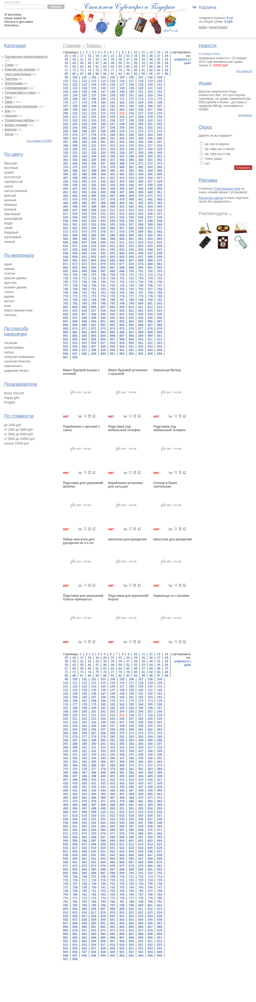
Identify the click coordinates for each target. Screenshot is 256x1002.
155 (75, 95)
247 (112, 124)
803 (65, 307)
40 (151, 59)
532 (103, 217)
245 (93, 124)
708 (103, 275)
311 (93, 145)
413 (121, 178)
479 (121, 199)
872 (93, 328)
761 (84, 293)
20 (104, 56)
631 (103, 249)
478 (112, 199)
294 (140, 138)
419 (75, 181)
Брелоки (11, 129)
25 (143, 56)
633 (121, 249)
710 (121, 275)
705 (75, 275)
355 (93, 160)
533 (112, 217)
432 (93, 185)
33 (97, 59)
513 (131, 210)
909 (131, 339)
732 (121, 282)
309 (75, 145)
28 (166, 56)
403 (131, 174)
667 (131, 260)
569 (140, 228)
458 (131, 192)
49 (112, 63)
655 (121, 257)
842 (121, 318)
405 (150, 174)
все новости (244, 71)
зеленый (10, 200)
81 (143, 70)
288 (84, 138)
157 (93, 95)
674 (93, 264)
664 (103, 260)
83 (158, 70)
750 (84, 289)
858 (65, 325)
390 (112, 171)
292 (121, 138)
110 (65, 81)
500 (112, 206)
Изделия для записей (20, 69)
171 (121, 99)
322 (93, 149)
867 (150, 325)
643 (112, 253)
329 (159, 149)
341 (65, 156)
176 (65, 102)
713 (150, 275)
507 (75, 210)
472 (159, 196)
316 (140, 145)
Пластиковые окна (227, 188)
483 (159, 199)
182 (121, 102)
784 (93, 300)
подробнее (245, 115)
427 (150, 181)
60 (89, 66)
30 (74, 59)
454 (93, 192)
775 (112, 296)
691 (150, 267)
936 (75, 350)
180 (103, 102)
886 (121, 332)
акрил (8, 264)
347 (121, 156)
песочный (11, 168)
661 (75, 260)
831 (121, 314)
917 (103, 343)
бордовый (11, 232)
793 (75, 303)
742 (112, 285)
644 (121, 253)
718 (93, 278)
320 (75, 149)
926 (84, 346)
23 (128, 56)
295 (150, 138)
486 (84, 203)
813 (159, 307)
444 (103, 188)
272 (140, 131)
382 (140, 167)
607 (84, 242)
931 (131, 346)
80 (135, 70)
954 (140, 354)
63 (112, 66)
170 (112, 99)
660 (65, 260)
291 (112, 138)
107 (140, 77)
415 (140, 178)
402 (121, 174)
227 (131, 117)
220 (65, 117)
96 (151, 74)
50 (120, 63)
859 (75, 325)
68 (151, 66)
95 (143, 74)
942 (131, 350)
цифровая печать (16, 370)
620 (103, 246)
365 (84, 163)
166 (75, 99)
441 (75, 188)
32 (89, 59)
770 (65, 296)
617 (75, 246)
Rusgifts (9, 402)
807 (103, 307)
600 (121, 239)
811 (140, 307)
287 (75, 138)
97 (158, 74)
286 (65, 138)
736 (159, 282)
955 (150, 354)
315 (131, 145)
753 (112, 289)
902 (65, 339)
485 (75, 203)
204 (121, 110)
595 (75, 239)
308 (65, 145)
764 (112, 293)
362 (159, 160)
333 (93, 153)
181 (112, 102)
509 (93, 210)
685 (93, 267)
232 (75, 120)
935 (65, 350)
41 (158, 59)
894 (93, 336)
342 (75, 156)
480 (131, 199)
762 (93, 293)
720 (112, 278)
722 (131, 278)
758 (159, 289)
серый (8, 186)
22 (120, 56)
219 (159, 113)
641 (93, 253)
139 (131, 88)
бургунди (10, 163)
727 (75, 282)
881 (75, 332)
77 (112, 70)
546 (131, 221)
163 (150, 95)
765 (121, 293)
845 (150, 318)
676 (112, 264)
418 (65, 181)
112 (84, 81)
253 (65, 127)
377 (93, 167)
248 (121, 124)
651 (84, 257)
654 (112, 257)
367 (103, 163)
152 (150, 92)
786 (112, 300)
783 (84, 300)
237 (121, 120)
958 (75, 357)
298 (75, 142)
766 (131, 293)
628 (75, 249)
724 (150, 278)
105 (121, 77)
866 (140, 325)
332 (84, 153)
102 (93, 77)
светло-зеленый (15, 191)
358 (121, 160)
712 (140, 275)
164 (159, 95)
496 (75, 206)
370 (131, 163)
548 (150, 221)
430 (75, 185)
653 (103, 257)
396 (65, 174)
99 (66, 77)
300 (93, 142)
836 (65, 318)
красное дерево (15, 278)
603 (150, 239)
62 (104, 66)
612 (131, 242)
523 (121, 214)
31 (81, 59)
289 (93, 138)
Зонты (9, 134)
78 (120, 70)
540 (75, 221)
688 (121, 267)
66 (135, 66)
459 (140, 192)
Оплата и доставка (18, 22)
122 (75, 84)
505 (159, 206)
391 (121, 171)
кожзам (9, 269)
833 (140, 314)
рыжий (9, 172)
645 (131, 253)
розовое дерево (15, 287)
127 (121, 84)
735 (150, 282)
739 (84, 285)
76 (104, 70)
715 (65, 278)
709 (112, 275)
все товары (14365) (39, 140)
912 (159, 339)
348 (131, 156)
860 (84, 325)
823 (150, 310)
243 (75, 124)
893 (84, 336)
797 (112, 303)
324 (112, 149)
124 (93, 84)
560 (159, 224)
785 (103, 300)
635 (140, 249)
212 (93, 113)
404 (140, 174)
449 (150, 188)
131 (159, 84)
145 (84, 92)
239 (140, 120)
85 (66, 74)
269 (112, 131)
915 (84, 343)
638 (65, 253)
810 (131, 307)
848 (75, 321)
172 (131, 99)
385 (65, 171)
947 (75, 354)
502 (131, 206)
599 (112, 239)
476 (93, 199)
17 (81, 56)
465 (93, 196)
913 (65, 343)
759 (65, 293)
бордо (8, 223)
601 (131, 239)
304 (131, 142)
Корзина (208, 7)
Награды (11, 115)
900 (150, 336)
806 (93, 307)
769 (159, 293)
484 (65, 203)
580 (140, 232)
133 (75, 88)
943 (140, 350)
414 (131, 178)
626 (159, 246)
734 (140, 282)
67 (143, 66)
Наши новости (15, 18)
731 (112, 282)
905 (93, 339)
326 (131, 149)
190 (93, 106)
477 (103, 199)
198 (65, 110)
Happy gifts (11, 398)
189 (84, 106)
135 (93, 88)
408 (75, 178)
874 (112, 328)
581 (150, 232)
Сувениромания (16, 88)
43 (66, 63)
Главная (72, 45)
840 (103, 318)
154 (65, 95)
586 (93, 235)
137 (112, 88)
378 (103, 167)
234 (93, 120)
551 (75, 224)
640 (84, 253)
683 (75, 267)
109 (159, 77)
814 (65, 310)
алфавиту (181, 59)
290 (103, 138)
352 (65, 160)
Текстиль (11, 78)
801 (150, 303)
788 (131, 300)
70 (166, 66)
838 (84, 318)
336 (121, 153)
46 (89, 63)
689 (131, 267)
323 (103, 149)
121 (65, 84)
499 (103, 206)
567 (121, 228)
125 (103, 84)
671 (65, 264)
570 (150, 228)
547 (140, 221)
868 (159, 325)
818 (103, 310)
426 (140, 181)
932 (140, 346)
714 (159, 275)
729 (93, 282)
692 (159, 267)
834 (150, 314)
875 (121, 328)
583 (65, 235)
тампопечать (13, 366)
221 (75, 117)
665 (112, 260)
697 (103, 271)
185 (150, 102)
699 (121, 271)
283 (140, 135)
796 (103, 303)
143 (65, 92)
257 (103, 127)
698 (112, 271)
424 (121, 181)
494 (159, 203)
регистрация (218, 27)
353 (75, 160)
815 (75, 310)
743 (121, 285)
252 (159, 124)
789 (140, 300)
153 (159, 92)
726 (65, 282)
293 (131, 138)
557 (131, 224)
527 (159, 214)
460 (150, 192)
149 (121, 92)
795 (93, 303)
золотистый (12, 177)
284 (150, 135)
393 (140, 171)
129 (140, 84)
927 (93, 346)
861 (93, 325)
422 (103, 181)
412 (112, 178)
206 (140, 110)
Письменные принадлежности (26, 56)
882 (84, 332)
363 (65, 163)
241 (159, 120)
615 (159, 242)
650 (75, 257)
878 (150, 328)
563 (84, 228)
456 (112, 192)
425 (131, 181)
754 (121, 289)
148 (112, 92)
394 (150, 171)
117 (131, 81)
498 (93, 206)
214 (112, 113)
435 (121, 185)
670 (159, 260)
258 (112, 127)
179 (93, 102)
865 (131, 325)
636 (150, 249)
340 (159, 153)
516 (159, 210)
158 (103, 95)
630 (93, 249)
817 (93, 310)
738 (75, 285)
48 (104, 63)
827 (84, 314)
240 (150, 120)
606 (75, 242)
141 (150, 88)
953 (131, 354)
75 (97, 70)
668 (140, 260)
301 (103, 142)
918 (112, 343)
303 (121, 142)
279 (103, 135)
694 (75, 271)
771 (75, 296)
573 (75, 232)
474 (75, 199)
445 (112, 188)
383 (150, 167)
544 (112, 221)
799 (131, 303)
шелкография (14, 347)
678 (131, 264)
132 (65, 88)
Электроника (14, 83)
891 (65, 336)
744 (131, 285)
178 (84, 102)
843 (131, 318)
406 (159, 174)
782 (75, 300)
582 (159, 232)
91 (112, 74)
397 (75, 174)
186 (159, 102)
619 (93, 246)
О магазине (13, 14)
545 (121, 221)
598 (103, 239)
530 (84, 217)
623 (131, 246)
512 (121, 210)
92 (120, 74)
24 (135, 56)
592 (150, 235)
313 (112, 145)
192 (112, 106)
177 (75, 102)
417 (159, 178)
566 (112, 228)
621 (112, 246)
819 (112, 310)
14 (166, 52)
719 (103, 278)
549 (159, 221)
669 (150, 260)
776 (121, 296)
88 (89, 74)
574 (84, 232)
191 (103, 106)
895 (103, 336)
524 (131, 214)
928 (103, 346)
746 (150, 285)
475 (84, 199)
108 (150, 77)
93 (128, 74)
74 (89, 70)
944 (150, 350)
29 (66, 59)
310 (84, 145)
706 (84, 275)
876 (131, 328)
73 (81, 70)
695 (84, 271)
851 (103, 321)
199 (75, 110)
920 (131, 343)
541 (84, 221)
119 (150, 81)
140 (140, 88)
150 (131, 92)
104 (112, 77)
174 (150, 99)
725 (159, 278)
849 (84, 321)
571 (159, 228)
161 (131, 95)
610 (112, 242)
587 (103, 235)
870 (75, 328)
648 (159, 253)
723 (140, 278)
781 (65, 300)
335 (112, 153)
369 (121, 163)
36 (120, 59)
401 (112, 174)
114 (103, 81)
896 (112, 336)
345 (103, 156)
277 (84, 135)
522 (112, 214)
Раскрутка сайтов (211, 198)
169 (103, 99)
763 (103, 293)
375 (75, 167)
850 (93, 321)
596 (84, 239)
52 (135, 63)
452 (75, 192)
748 (65, 289)
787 (121, 300)
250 (140, 124)
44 (74, 63)
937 (84, 350)
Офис (9, 102)
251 (150, 124)
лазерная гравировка (19, 357)
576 (103, 232)
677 (121, 264)
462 (65, 196)
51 (128, 63)
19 (97, 56)
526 (150, 214)
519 (84, 214)
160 (121, 95)
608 (93, 242)
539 (65, 221)
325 (121, 149)
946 (65, 354)
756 (140, 289)
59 (81, 66)
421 (93, 181)
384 (159, 167)
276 (75, 135)
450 (159, 188)
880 (65, 332)
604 (159, 239)
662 (84, 260)
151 (140, 92)
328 (150, 149)
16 (74, 56)
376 (84, 167)
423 (112, 181)
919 (121, 343)
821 (131, 310)
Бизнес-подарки (16, 125)
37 (128, 59)
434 (112, 185)
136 (103, 88)
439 (159, 185)
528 (65, 217)
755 (131, 289)
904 (84, 339)
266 (84, 131)
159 (112, 95)
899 (140, 336)
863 (112, 325)
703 (159, 271)
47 (97, 63)
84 (166, 70)
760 (75, 293)
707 (93, 275)
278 (93, 135)
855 (140, 321)
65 (128, 66)
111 (75, 81)
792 (65, 303)
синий (8, 228)
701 (140, 271)
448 (140, 188)
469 (131, 196)
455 (103, 192)
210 (75, 113)
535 (131, 217)
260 (131, 127)
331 (75, 153)
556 (121, 224)
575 (93, 232)
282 (131, 135)
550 (65, 224)
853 (121, 321)
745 (140, 285)
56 (166, 63)
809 (121, 307)
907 (112, 339)
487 (93, 203)
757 (150, 289)
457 (121, 192)
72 (74, 70)
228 (140, 117)
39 (143, 59)
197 (159, 106)
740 (93, 285)
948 (84, 354)
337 (131, 153)
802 (159, 303)
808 (112, 307)
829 (103, 314)
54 (151, 63)
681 (159, 264)
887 (131, 332)
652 (93, 257)
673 (84, 264)
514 (140, 210)
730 (103, 282)
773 (93, 296)
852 (112, 321)
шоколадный (13, 218)
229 (150, 117)
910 (140, 339)
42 (166, 59)
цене (187, 63)
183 (131, 102)
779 (150, 296)
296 (159, 138)
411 (103, 178)
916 (93, 343)
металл (9, 301)
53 (143, 63)
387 (84, 171)
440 (65, 188)
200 (84, 110)
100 (75, 77)
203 (112, 110)
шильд (9, 352)
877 (140, 328)
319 (65, 149)
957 (65, 357)
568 (131, 228)
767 (140, 293)
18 (89, 56)
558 (140, 224)
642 (103, 253)
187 (65, 106)
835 (159, 314)
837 (75, 318)
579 (131, 232)
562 (75, 228)
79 (128, 70)
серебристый (13, 182)
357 (112, 160)
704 (65, 275)
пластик (9, 273)
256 (93, 127)
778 (140, 296)
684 (84, 267)
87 (81, 74)
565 (103, 228)
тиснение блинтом (17, 361)
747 (159, 285)
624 (140, 246)
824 (159, 310)
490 (121, 203)
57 (66, 66)
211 (84, 113)
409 (84, 178)
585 (84, 235)
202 (103, 110)
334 (103, 153)
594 (65, 239)
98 (166, 74)
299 (84, 142)
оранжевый (12, 214)
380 (121, 167)
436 (131, 185)
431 (84, 185)
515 (150, 210)
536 (140, 217)
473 (65, 199)
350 (150, 156)
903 (75, 339)
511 (112, 210)
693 (65, 271)
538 (159, 217)
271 (131, 131)
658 (150, 257)
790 (150, 300)
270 (121, 131)
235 (103, 120)
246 (103, 124)
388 (93, 171)
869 (65, 328)
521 (103, 214)
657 (140, 257)
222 (84, 117)
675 (103, 264)
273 (150, 131)
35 (112, 59)
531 (93, 217)
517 (65, 214)
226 (121, 117)
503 (140, 206)
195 (140, 106)
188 (75, 106)
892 (75, 336)
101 (84, 77)
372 (150, 163)
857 (159, 321)
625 (150, 246)
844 (140, 318)
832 (131, 314)
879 (159, 328)
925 (75, 346)
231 (65, 120)
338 (140, 153)
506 (65, 210)
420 (84, 181)
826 (75, 314)
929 (112, 346)
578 (121, 232)
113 (93, 81)
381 (131, 167)
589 (121, 235)
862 (103, 325)
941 (121, 350)
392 (131, 171)
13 (158, 52)
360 (140, 160)
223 (93, 117)
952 (121, 354)
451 (65, 192)
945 (159, 350)
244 (84, 124)
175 (159, 99)
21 (112, 56)
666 (121, 260)
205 (131, 110)
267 (93, 131)
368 (112, 163)
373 (159, 163)
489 (112, 203)
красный (10, 195)
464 (84, 196)
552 (84, 224)
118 (140, 81)
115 (112, 81)
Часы (8, 97)
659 (159, 257)
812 (150, 307)
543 (103, 221)
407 (65, 178)
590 (131, 235)
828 (93, 314)
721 (121, 278)
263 (159, 127)
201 (93, 110)
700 (131, 271)
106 (131, 77)
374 (65, 167)
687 (112, 267)
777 (131, 296)
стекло (9, 292)
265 (75, 131)
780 (159, 296)
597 (93, 239)
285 (159, 135)
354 (84, 160)
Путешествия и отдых (20, 92)
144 (75, 92)
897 (121, 336)
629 (84, 249)
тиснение (10, 343)
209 (65, 113)
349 (140, 156)
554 (103, 224)
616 (65, 246)
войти (203, 27)
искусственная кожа (18, 310)
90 (104, 74)
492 (140, 203)
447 (131, 188)
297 (65, 142)
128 (131, 84)
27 (158, 56)
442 (84, 188)
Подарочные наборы (19, 120)
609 (103, 242)
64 (120, 66)
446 (121, 188)
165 (65, 99)
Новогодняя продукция (21, 106)
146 (93, 92)
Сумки (9, 65)
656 (131, 257)
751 (93, 289)
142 (159, 88)
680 (150, 264)
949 (93, 354)
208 (159, 110)
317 (150, 145)
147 (103, 92)
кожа (7, 306)
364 (75, 163)
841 (112, 318)
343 (84, 156)
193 (121, 106)
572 (65, 232)
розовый (10, 209)
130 (150, 84)
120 (159, 81)
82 (151, 70)
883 (93, 332)
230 (159, 117)
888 (140, 332)
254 (75, 127)
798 (121, 303)
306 (150, 142)
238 (131, 120)
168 (93, 99)
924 (65, 346)
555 (112, 224)
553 (93, 224)
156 (84, 95)
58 (74, 66)
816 (84, 310)
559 (150, 224)
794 (84, 303)
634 (131, 249)
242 (65, 124)
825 (65, 314)
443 (93, 188)
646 (140, 253)
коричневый (12, 237)
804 (75, 307)
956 (159, 354)
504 (150, 206)
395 (159, 171)
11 (143, 52)
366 (93, 163)
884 (103, 332)
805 (84, 307)
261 (140, 127)
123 (84, 84)
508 (84, 210)
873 (103, 328)
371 (140, 163)
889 (150, 332)
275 (65, 135)
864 (121, 325)
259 (121, 127)
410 (93, 178)
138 (121, 88)
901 (159, 336)
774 (103, 296)
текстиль (10, 315)
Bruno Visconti (14, 393)
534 (121, 217)
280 (112, 135)
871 (84, 328)
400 (103, 174)
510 (103, 210)
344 (93, 156)
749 (75, 289)
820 (121, 310)
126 (112, 84)
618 (84, 246)
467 (112, 196)
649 (65, 257)
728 (84, 282)
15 (66, 56)
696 (93, 271)
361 (150, 160)
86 (74, 74)
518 (75, 214)
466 (103, 196)
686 (103, 267)
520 (93, 214)
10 (135, 52)
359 (131, 160)
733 (131, 282)
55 (158, 63)
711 (131, 275)
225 (112, 117)
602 (140, 239)
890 (159, 332)
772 (84, 296)
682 (65, 267)
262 (150, 127)
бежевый (10, 205)
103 (103, 77)
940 (112, 350)
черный (9, 242)
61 (97, 66)
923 (159, 343)
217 (140, 113)
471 (150, 196)
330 (65, 153)
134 (84, 88)
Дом (7, 111)
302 (112, 142)
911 (150, 339)
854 (131, 321)
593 (159, 235)
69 (158, 66)
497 (84, 206)
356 (103, 160)
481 (140, 199)
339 (150, 153)
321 (84, 149)
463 (75, 196)
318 (159, 145)
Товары (94, 45)
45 (81, 63)
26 (151, 56)
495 (65, 206)
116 (121, 81)
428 (159, 181)
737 (65, 285)
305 (140, 142)
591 (140, 235)
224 (103, 117)
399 (93, 174)
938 (93, 350)
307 (159, 142)
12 (151, 52)
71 (66, 70)
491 (131, 203)
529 (75, 217)
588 (112, 235)
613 (140, 242)
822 (140, 310)
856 (150, 321)
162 (140, 95)
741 (103, 285)
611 (121, 242)
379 (112, 167)
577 (112, 232)
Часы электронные (18, 74)
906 (103, 339)
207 (150, 110)
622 (121, 246)
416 (150, 178)
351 (159, 156)
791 (159, 300)
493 (150, 203)
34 (104, 59)
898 (131, 336)
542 (93, 221)
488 (103, 203)
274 (159, 131)
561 (65, 228)
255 (84, 127)
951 (112, 354)
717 (84, 278)
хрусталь (10, 283)
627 (65, 249)
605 (65, 242)
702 (150, 271)
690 (140, 267)
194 (131, 106)
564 (93, 228)
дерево (9, 296)
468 (121, 196)
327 (140, 149)
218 (150, 113)
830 (112, 314)
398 (84, 174)
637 (159, 249)
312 (103, 145)
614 (150, 242)
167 (84, 99)
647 (150, 253)
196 (150, 106)
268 (103, 131)
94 (135, 74)
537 (150, 217)
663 (93, 260)
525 (140, 214)
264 (65, 131)
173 (140, 99)
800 (140, 303)
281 (121, 135)
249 (131, 124)
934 (159, 346)
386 (75, 171)
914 (75, 343)
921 (140, 343)
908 (121, 339)
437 (140, 185)
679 (140, 264)
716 (75, 278)
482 (150, 199)
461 (159, 192)
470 (140, 196)
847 (65, 321)
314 (121, 145)
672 (75, 264)
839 (93, 318)
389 (103, 171)
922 (150, 343)
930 (121, 346)
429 (65, 185)
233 (84, 120)
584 (75, 235)
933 (150, 346)
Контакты (11, 25)
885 (112, 332)
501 (121, 206)
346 (112, 156)
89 (97, 74)
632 (112, 249)
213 (103, 113)
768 (150, 293)
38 (135, 59)
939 (103, 350)
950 (103, 354)
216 (131, 113)
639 (75, 253)
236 (112, 120)
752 (103, 289)
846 (159, 318)
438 (150, 185)
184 (140, 102)
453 (84, 192)
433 (103, 185)
